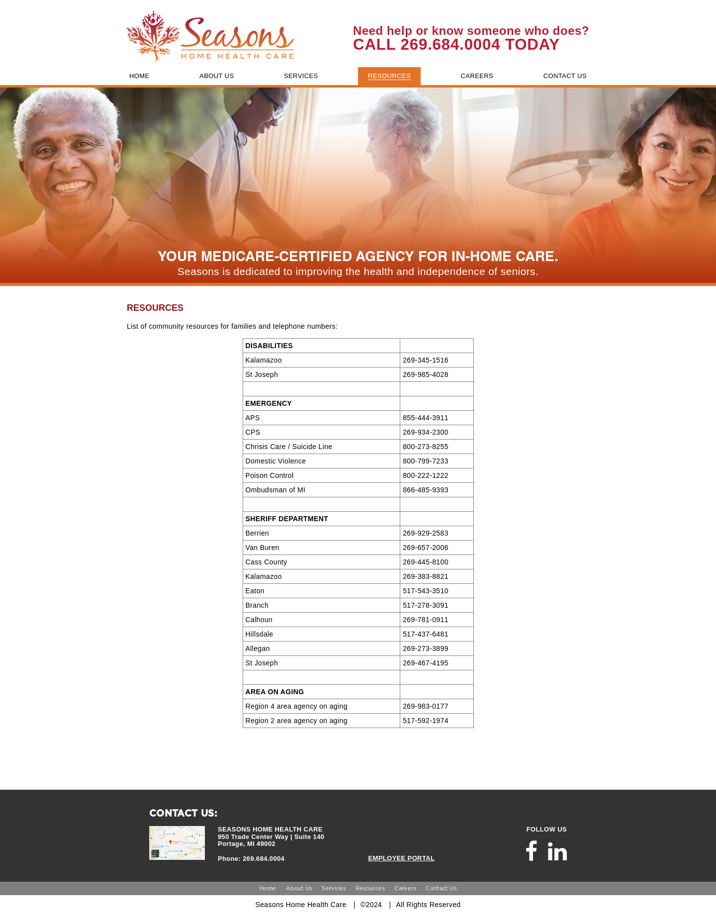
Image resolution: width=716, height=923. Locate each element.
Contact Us (441, 888)
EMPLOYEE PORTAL (401, 858)
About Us (299, 888)
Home (268, 888)
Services (334, 888)
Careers (405, 888)
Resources (370, 888)
